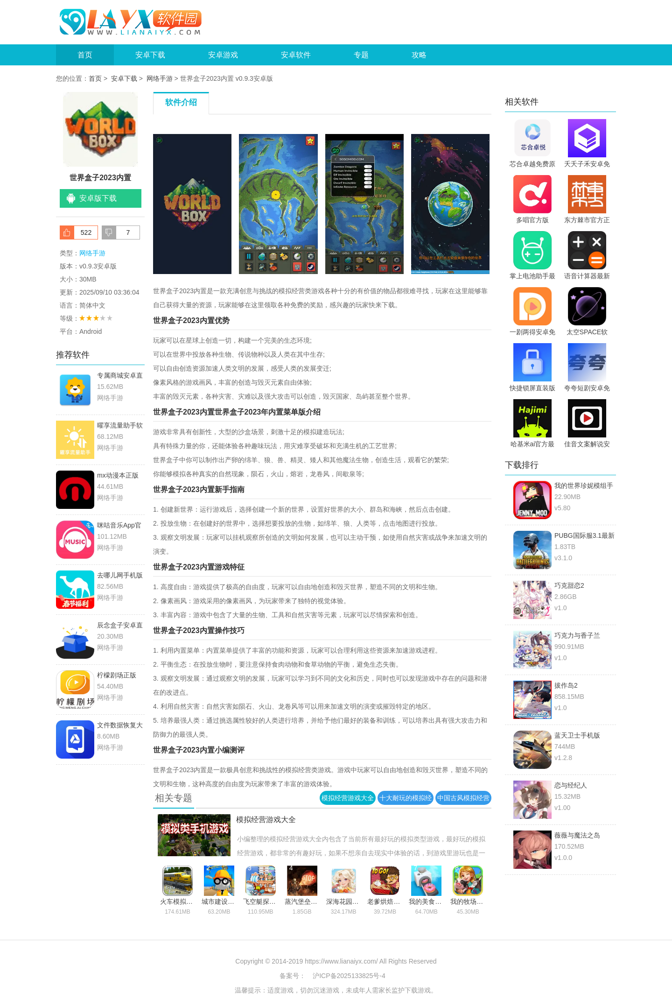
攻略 (419, 55)
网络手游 (160, 78)
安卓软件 (296, 55)
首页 (84, 55)
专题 (361, 55)
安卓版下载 (98, 198)
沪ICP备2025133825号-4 (349, 975)
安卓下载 (150, 55)
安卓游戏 (223, 55)
